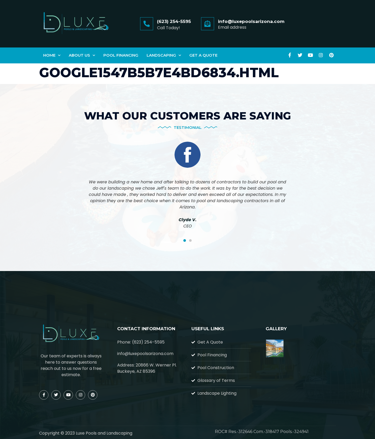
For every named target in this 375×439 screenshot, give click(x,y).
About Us (82, 55)
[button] (184, 240)
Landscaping (164, 55)
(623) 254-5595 (174, 21)
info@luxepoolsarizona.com (251, 21)
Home (51, 55)
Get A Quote (203, 55)
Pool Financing (120, 55)
